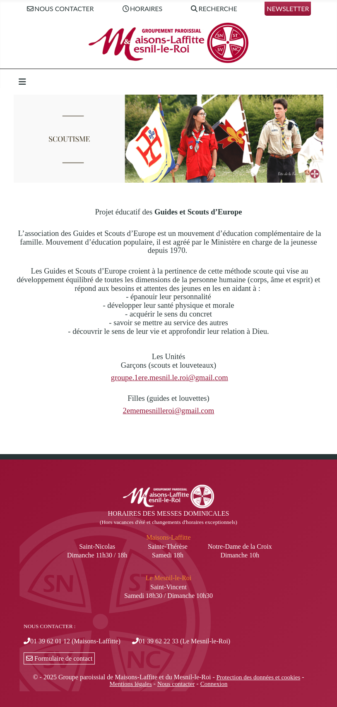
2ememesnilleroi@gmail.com (168, 410)
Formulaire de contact (59, 658)
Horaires (141, 9)
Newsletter (288, 8)
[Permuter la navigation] (22, 82)
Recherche (213, 9)
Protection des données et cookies (258, 677)
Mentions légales (131, 684)
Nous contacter (60, 9)
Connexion (214, 684)
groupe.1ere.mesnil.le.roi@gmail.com (169, 377)
